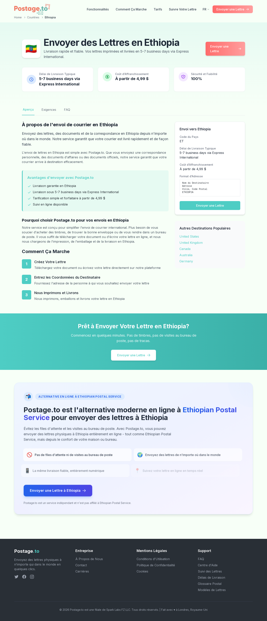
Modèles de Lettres (212, 590)
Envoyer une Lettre (225, 48)
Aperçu (28, 109)
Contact (81, 565)
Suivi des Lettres (210, 571)
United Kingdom (191, 243)
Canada (184, 249)
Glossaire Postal (209, 584)
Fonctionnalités (98, 9)
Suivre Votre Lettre (183, 9)
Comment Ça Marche (131, 9)
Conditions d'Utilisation (153, 559)
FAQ (67, 110)
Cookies (142, 571)
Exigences (48, 110)
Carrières (82, 571)
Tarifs (158, 9)
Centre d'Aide (208, 565)
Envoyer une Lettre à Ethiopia (58, 492)
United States (189, 236)
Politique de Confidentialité (156, 565)
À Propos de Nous (89, 559)
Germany (186, 261)
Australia (185, 255)
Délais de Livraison (211, 577)
